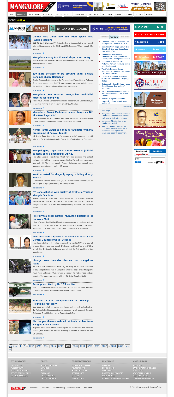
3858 (113, 346)
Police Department (20, 371)
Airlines (45, 368)
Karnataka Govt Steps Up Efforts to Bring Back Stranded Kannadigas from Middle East (116, 49)
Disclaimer (88, 388)
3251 (97, 346)
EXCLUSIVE (47, 14)
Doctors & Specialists (112, 373)
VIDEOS (118, 14)
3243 (38, 346)
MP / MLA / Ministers (19, 376)
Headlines (105, 37)
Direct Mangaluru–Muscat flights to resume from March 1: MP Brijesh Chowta (115, 93)
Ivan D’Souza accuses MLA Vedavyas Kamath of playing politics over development (116, 64)
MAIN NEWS (21, 14)
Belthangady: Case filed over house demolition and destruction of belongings (116, 86)
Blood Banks (108, 368)
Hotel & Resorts (79, 371)
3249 (82, 346)
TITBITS (58, 14)
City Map (76, 376)
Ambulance (107, 371)
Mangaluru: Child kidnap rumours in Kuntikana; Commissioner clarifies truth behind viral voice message (116, 116)
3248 (75, 346)
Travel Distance (48, 378)
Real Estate (138, 371)
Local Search (141, 151)
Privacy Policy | (59, 388)
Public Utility (17, 368)
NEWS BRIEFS (34, 14)
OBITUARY (128, 14)
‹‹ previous (13, 344)
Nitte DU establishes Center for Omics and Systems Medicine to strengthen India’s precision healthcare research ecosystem (114, 129)
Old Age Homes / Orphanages (115, 378)
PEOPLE (67, 14)
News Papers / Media (142, 373)
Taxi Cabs (45, 373)
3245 (53, 346)
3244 (46, 346)
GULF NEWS (94, 14)
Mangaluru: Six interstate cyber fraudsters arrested (114, 122)
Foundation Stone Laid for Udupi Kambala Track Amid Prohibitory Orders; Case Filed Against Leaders (116, 56)
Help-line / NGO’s (140, 376)
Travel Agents (48, 376)
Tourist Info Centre (81, 365)
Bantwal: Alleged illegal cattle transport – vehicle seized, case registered (114, 101)
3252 (104, 346)
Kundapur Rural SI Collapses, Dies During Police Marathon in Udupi (115, 43)
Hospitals (106, 365)
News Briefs (124, 37)
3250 (89, 346)
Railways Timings (49, 365)
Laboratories (108, 376)
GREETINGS (107, 14)
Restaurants (78, 373)
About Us (34, 388)
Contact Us (45, 388)
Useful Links (78, 378)
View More (127, 106)
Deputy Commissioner (21, 373)
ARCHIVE (149, 14)
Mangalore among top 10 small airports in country (61, 57)
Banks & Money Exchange (144, 368)
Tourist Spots (78, 368)
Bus (43, 371)
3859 (120, 346)
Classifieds (157, 151)
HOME (11, 14)
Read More (37, 53)
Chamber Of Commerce (143, 378)
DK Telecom (16, 365)
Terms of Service (74, 388)
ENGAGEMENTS (80, 14)
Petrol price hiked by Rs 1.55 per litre (54, 284)
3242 (31, 346)
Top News (114, 37)
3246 (60, 346)
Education (137, 365)
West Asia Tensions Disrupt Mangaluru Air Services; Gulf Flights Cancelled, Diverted (116, 71)
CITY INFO (139, 14)
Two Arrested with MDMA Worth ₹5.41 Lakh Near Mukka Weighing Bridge (115, 79)
